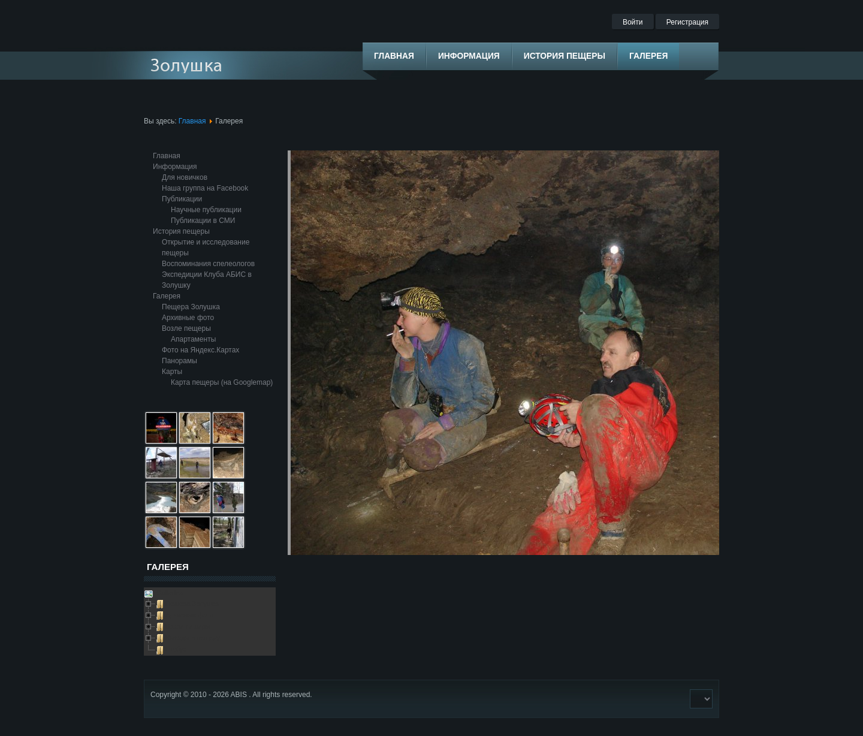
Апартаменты (193, 339)
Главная (192, 121)
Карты (172, 371)
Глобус (175, 649)
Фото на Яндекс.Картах (200, 350)
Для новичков (184, 177)
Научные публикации (206, 210)
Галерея (166, 296)
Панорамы (179, 361)
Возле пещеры (186, 328)
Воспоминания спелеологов (208, 264)
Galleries (168, 592)
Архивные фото (188, 317)
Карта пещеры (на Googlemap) (222, 382)
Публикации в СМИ (203, 220)
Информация (175, 166)
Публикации (182, 199)
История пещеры (181, 231)
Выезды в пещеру (192, 637)
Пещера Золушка (191, 307)
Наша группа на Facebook (205, 188)
